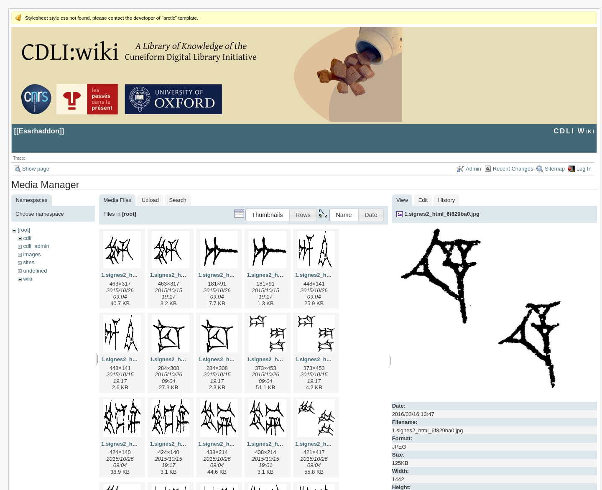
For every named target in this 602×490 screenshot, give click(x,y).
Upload (150, 200)
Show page (35, 169)
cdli (27, 238)
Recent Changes (513, 169)
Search (177, 200)
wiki (27, 279)
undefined (35, 271)
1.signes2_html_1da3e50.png (332, 359)
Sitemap (555, 169)
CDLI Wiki (574, 131)
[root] (24, 230)
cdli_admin (36, 246)
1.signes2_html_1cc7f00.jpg (186, 359)
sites (28, 262)
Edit (423, 200)
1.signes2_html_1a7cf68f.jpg (235, 275)
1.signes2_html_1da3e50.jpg (283, 359)
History (446, 200)
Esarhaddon (39, 131)
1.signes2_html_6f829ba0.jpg (442, 214)
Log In (584, 169)
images (32, 254)
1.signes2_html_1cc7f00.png (235, 359)
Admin (473, 169)
